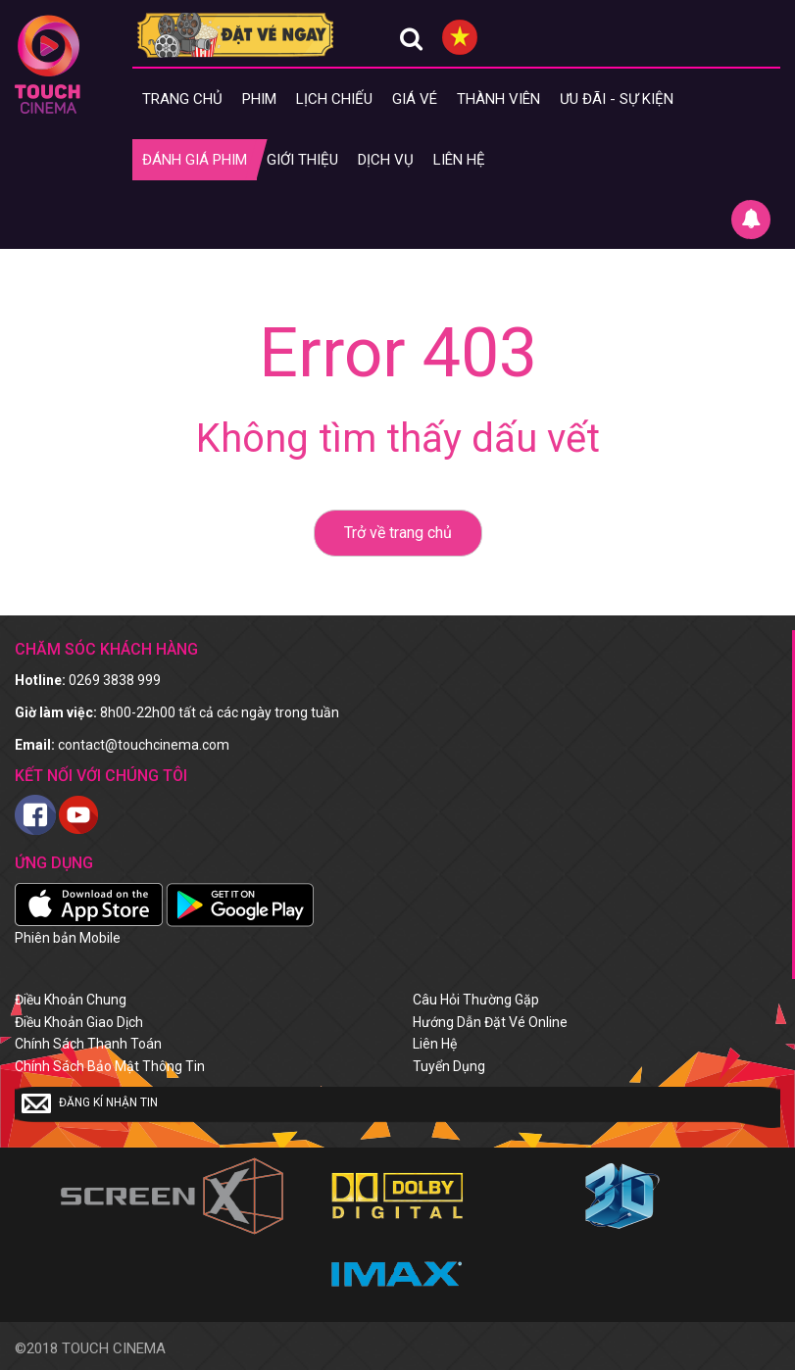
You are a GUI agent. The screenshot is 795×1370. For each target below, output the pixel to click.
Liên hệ (459, 160)
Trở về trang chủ (398, 532)
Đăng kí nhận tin (90, 1103)
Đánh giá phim (194, 160)
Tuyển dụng (449, 1066)
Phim (259, 99)
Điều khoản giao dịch (79, 1022)
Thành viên (498, 99)
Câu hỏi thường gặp (476, 999)
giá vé (414, 99)
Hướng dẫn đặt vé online (490, 1022)
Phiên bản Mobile (68, 938)
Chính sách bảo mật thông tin (110, 1066)
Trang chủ (182, 99)
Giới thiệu (302, 160)
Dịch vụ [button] (386, 160)
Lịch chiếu (334, 99)
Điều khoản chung (70, 999)
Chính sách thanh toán (88, 1044)
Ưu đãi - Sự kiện (616, 99)
